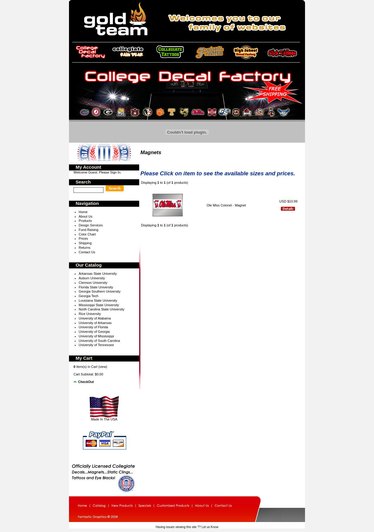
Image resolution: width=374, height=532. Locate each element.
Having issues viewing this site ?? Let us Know (187, 527)
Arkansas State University (98, 273)
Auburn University (92, 278)
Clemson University (93, 282)
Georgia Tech (88, 296)
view (103, 366)
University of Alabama (95, 318)
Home (83, 212)
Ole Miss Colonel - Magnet (227, 205)
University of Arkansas (95, 323)
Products (85, 220)
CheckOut (86, 382)
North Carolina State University (101, 309)
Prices (83, 238)
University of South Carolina (99, 340)
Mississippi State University (99, 305)
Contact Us (87, 252)
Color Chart (87, 234)
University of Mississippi (96, 336)
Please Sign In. (110, 172)
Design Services (91, 225)
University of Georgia (94, 331)
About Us (85, 216)
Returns (84, 247)
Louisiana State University (98, 300)
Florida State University (96, 287)
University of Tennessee (96, 345)
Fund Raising (88, 230)
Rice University (90, 314)
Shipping (85, 243)
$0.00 (99, 374)
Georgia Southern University (99, 291)
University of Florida (93, 327)
